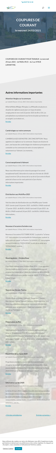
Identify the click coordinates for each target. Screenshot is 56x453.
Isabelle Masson (12, 102)
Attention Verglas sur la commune (18, 98)
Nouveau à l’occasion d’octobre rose (19, 226)
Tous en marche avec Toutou (16, 290)
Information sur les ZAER (15, 383)
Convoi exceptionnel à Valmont (17, 162)
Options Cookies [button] (8, 448)
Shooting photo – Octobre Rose (17, 258)
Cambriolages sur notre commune (18, 130)
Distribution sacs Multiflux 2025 (18, 194)
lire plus (8, 122)
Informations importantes (34, 102)
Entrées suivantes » (43, 415)
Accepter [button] (18, 448)
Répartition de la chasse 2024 (16, 354)
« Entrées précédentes (14, 415)
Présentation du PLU (13, 322)
